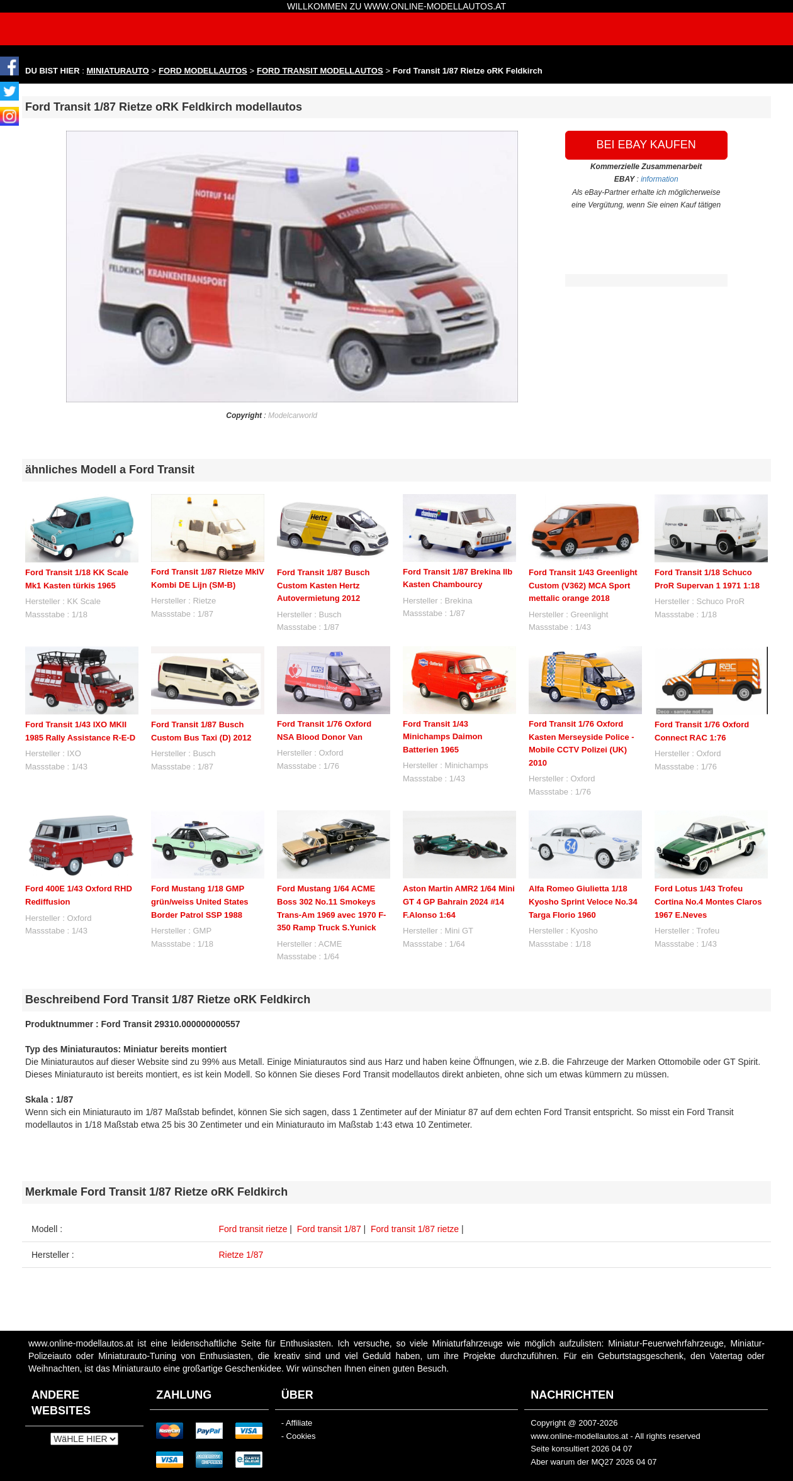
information (659, 179)
